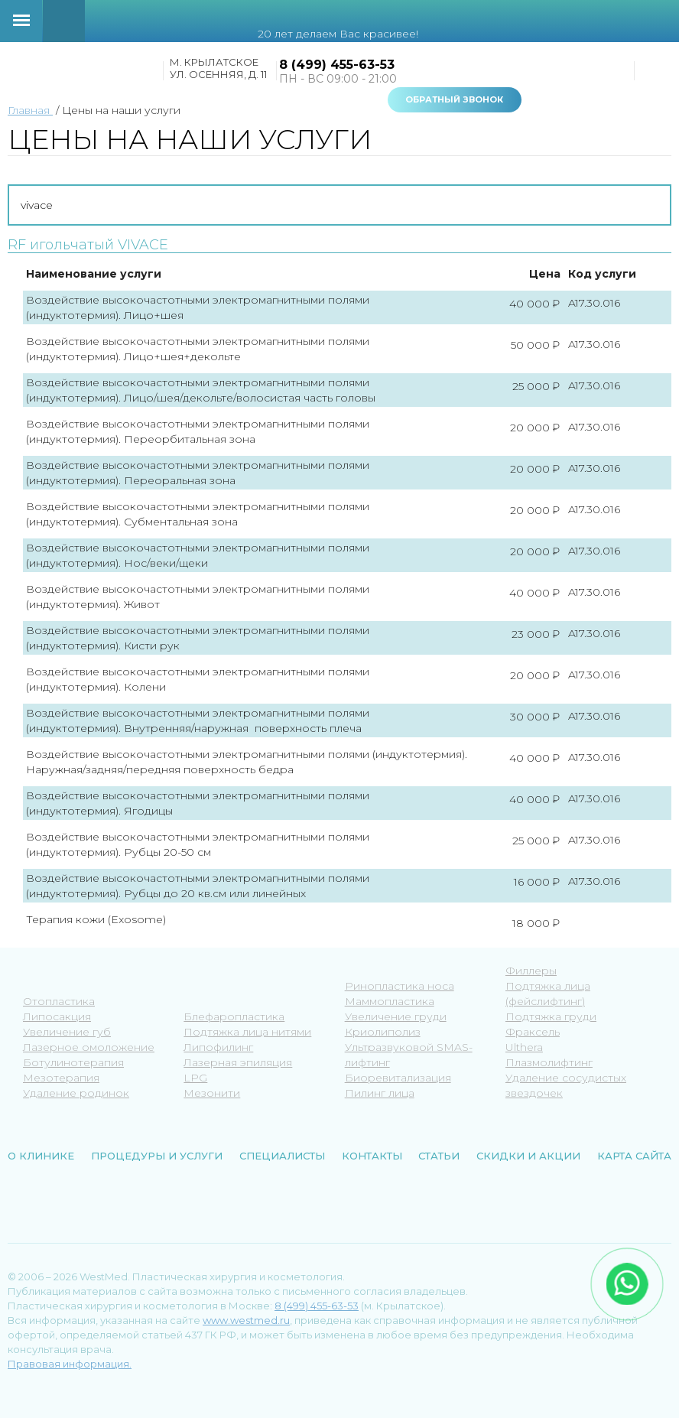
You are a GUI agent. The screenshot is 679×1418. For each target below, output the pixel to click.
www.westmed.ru (246, 1320)
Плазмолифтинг (549, 1062)
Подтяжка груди (550, 1016)
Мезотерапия (61, 1078)
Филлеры (531, 970)
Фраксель (532, 1032)
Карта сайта (634, 1156)
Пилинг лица (379, 1093)
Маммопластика (389, 1001)
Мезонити (212, 1093)
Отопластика (59, 1001)
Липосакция (57, 1016)
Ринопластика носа (399, 986)
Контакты (372, 1156)
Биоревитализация (398, 1078)
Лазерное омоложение (88, 1047)
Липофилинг (218, 1047)
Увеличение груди (396, 1016)
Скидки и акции (528, 1156)
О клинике (41, 1156)
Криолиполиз (383, 1032)
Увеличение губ (67, 1032)
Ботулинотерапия (73, 1062)
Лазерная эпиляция (238, 1062)
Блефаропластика (234, 1016)
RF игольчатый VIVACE (88, 245)
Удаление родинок (76, 1093)
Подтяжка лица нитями (247, 1032)
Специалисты (282, 1156)
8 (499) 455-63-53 (337, 64)
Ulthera (524, 1047)
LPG (195, 1078)
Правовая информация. (70, 1364)
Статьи (439, 1156)
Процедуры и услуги (157, 1156)
